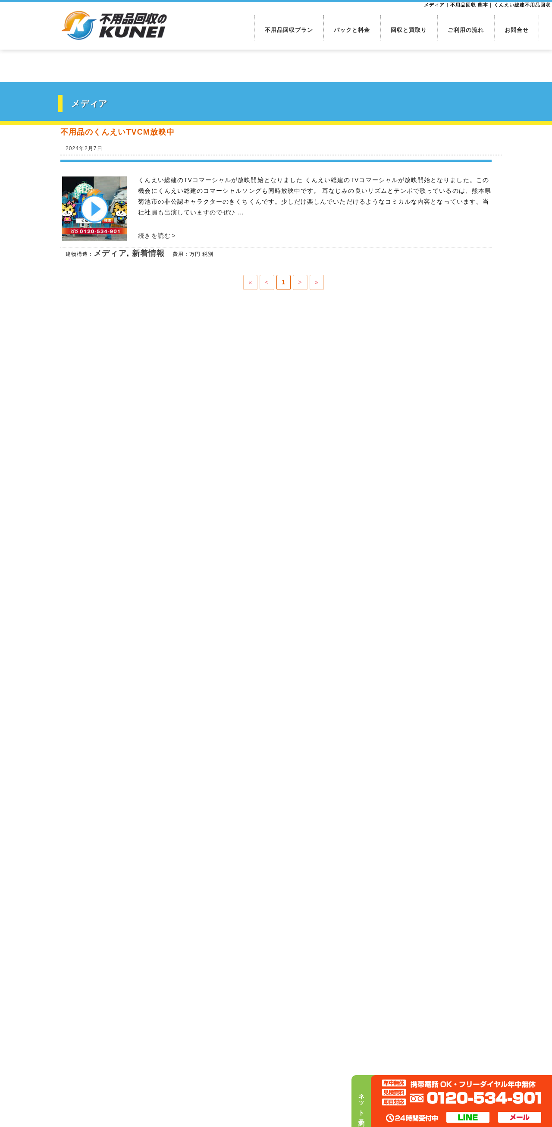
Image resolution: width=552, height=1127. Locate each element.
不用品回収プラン (289, 30)
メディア (110, 253)
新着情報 (148, 253)
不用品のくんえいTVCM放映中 (117, 132)
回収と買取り (409, 30)
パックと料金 (352, 30)
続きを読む (157, 235)
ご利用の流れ (466, 30)
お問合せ (517, 30)
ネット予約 (361, 1103)
